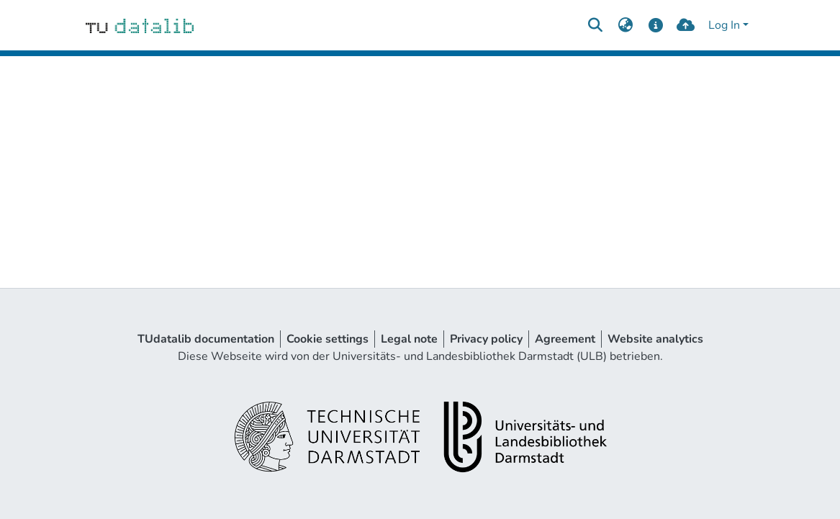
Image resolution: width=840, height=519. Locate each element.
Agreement (565, 339)
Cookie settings (327, 339)
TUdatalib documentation (205, 339)
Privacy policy (486, 339)
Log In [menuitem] (724, 25)
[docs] (655, 25)
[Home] (140, 25)
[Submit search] (596, 25)
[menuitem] (626, 25)
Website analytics (655, 339)
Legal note (409, 339)
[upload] (686, 25)
